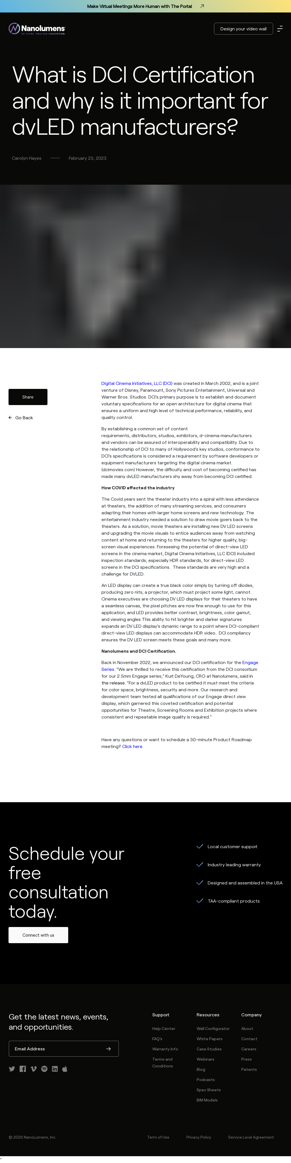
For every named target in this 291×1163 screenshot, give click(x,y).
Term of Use (158, 1137)
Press (246, 1059)
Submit (108, 1049)
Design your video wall (244, 28)
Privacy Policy (198, 1137)
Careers (248, 1048)
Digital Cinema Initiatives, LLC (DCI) (136, 383)
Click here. (133, 746)
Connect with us (38, 934)
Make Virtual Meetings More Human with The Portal (145, 6)
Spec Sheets (209, 1089)
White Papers (210, 1038)
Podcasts (206, 1079)
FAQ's (157, 1038)
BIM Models (207, 1099)
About (247, 1028)
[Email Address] (64, 1049)
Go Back (24, 417)
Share (28, 396)
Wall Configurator (213, 1028)
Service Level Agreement (251, 1137)
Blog (201, 1069)
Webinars (205, 1059)
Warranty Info (165, 1048)
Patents (249, 1069)
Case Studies (209, 1048)
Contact (249, 1038)
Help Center (163, 1028)
